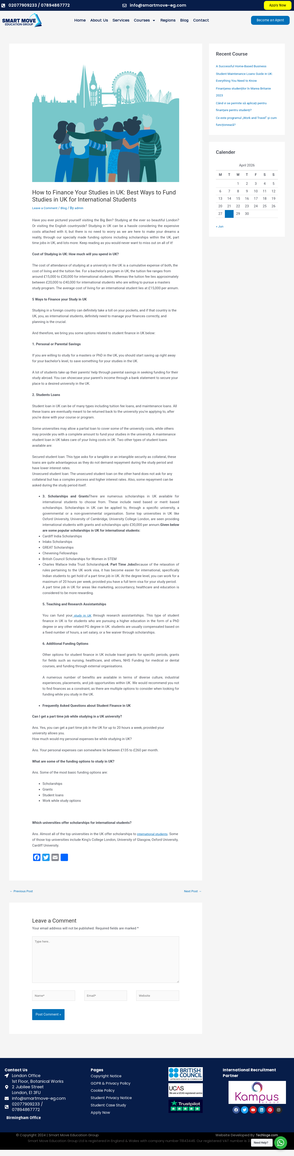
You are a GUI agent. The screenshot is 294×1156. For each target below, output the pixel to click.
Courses (145, 20)
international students (154, 834)
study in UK (82, 615)
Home (80, 20)
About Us (99, 20)
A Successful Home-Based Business (243, 66)
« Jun (220, 226)
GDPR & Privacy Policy (110, 1089)
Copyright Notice (106, 1082)
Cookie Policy (103, 1096)
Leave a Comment (46, 208)
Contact (201, 20)
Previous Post (22, 891)
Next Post (192, 891)
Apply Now (100, 1118)
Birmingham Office (23, 1124)
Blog (184, 20)
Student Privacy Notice (111, 1104)
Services (121, 20)
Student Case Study (108, 1111)
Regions (167, 20)
